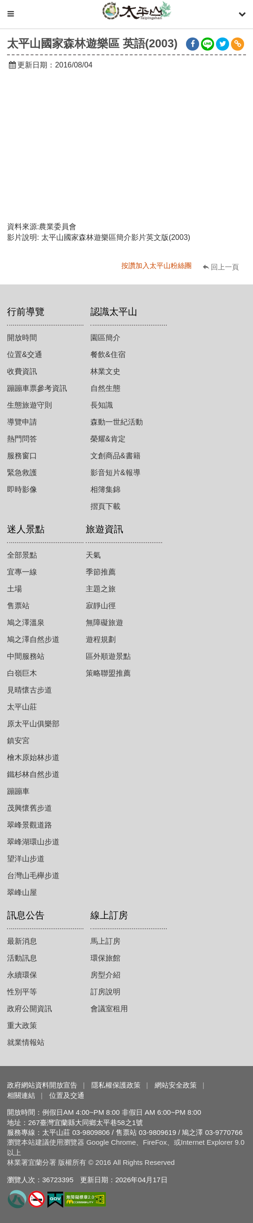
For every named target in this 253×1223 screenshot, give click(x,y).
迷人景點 (26, 529)
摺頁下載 (105, 506)
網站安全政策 (176, 1085)
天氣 (93, 555)
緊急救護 (22, 473)
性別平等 (22, 992)
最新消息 (22, 941)
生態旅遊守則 (29, 405)
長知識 (101, 405)
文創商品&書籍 (115, 456)
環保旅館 (105, 958)
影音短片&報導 (115, 473)
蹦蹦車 (18, 791)
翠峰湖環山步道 (33, 842)
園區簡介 (105, 338)
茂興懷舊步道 (29, 808)
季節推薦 (101, 572)
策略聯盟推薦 (108, 673)
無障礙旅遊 (104, 622)
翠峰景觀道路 (29, 825)
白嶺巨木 (22, 673)
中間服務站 (26, 656)
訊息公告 (26, 915)
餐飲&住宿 (108, 354)
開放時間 (22, 338)
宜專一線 (22, 572)
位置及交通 (66, 1095)
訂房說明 (105, 992)
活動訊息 (22, 958)
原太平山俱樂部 (33, 724)
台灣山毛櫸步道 (33, 876)
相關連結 (21, 1095)
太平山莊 (22, 707)
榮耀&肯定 (108, 439)
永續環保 (22, 975)
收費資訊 (22, 371)
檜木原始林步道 (33, 757)
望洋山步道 (26, 859)
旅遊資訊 (104, 529)
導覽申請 (22, 422)
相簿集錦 (105, 489)
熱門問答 (22, 439)
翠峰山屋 (22, 892)
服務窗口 (22, 456)
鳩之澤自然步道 (33, 639)
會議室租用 (109, 1009)
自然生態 (105, 388)
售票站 (18, 606)
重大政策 (22, 1025)
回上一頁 (225, 267)
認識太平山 (113, 311)
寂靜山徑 (101, 606)
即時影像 (22, 489)
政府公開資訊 (29, 1009)
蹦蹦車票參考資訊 (37, 388)
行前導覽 (26, 311)
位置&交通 (24, 354)
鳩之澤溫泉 (26, 622)
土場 (14, 589)
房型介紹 (105, 975)
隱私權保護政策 (116, 1085)
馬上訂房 (105, 941)
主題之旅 (101, 589)
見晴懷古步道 (29, 690)
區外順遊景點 (108, 656)
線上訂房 (109, 915)
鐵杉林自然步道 (33, 774)
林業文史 (105, 371)
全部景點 (22, 555)
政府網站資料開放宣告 (42, 1085)
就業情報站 (26, 1042)
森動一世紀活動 (116, 422)
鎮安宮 (18, 741)
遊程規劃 (101, 639)
